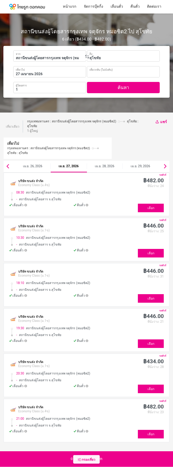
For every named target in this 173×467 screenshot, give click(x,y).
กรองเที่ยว (86, 459)
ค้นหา (123, 87)
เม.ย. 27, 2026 (69, 166)
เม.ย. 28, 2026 (104, 166)
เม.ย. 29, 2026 (140, 166)
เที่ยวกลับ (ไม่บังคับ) (101, 69)
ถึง (90, 53)
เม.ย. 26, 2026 (32, 166)
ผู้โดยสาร (21, 85)
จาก (18, 53)
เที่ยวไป (20, 69)
